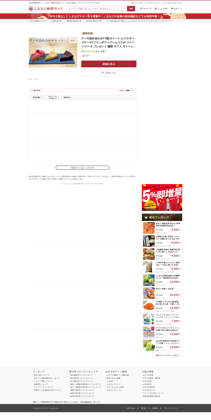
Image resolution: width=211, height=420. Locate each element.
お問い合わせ (130, 408)
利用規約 (155, 408)
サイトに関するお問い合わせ (172, 3)
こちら (99, 351)
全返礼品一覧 (56, 21)
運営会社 (144, 408)
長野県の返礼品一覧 (74, 21)
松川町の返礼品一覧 (94, 21)
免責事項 (88, 402)
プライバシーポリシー (170, 408)
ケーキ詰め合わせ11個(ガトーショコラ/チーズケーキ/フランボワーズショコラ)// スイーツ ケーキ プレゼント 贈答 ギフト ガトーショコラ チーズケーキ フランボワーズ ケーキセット (108, 46)
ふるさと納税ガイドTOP (37, 21)
